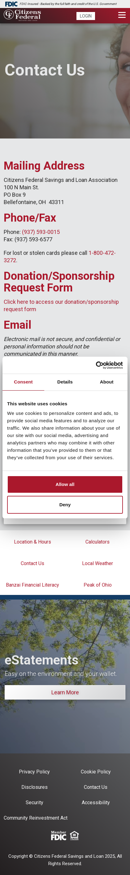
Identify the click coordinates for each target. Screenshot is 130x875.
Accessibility (96, 802)
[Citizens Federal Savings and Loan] (22, 16)
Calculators (97, 542)
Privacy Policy (34, 772)
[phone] (102, 16)
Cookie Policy (96, 772)
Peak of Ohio (98, 585)
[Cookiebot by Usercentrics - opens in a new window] (96, 365)
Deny (65, 504)
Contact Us (32, 563)
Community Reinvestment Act (35, 818)
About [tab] (107, 381)
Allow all (65, 484)
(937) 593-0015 (41, 232)
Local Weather (97, 563)
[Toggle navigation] (122, 15)
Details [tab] (65, 381)
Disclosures (34, 787)
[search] (111, 16)
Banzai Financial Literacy (32, 585)
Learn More (65, 692)
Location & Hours (32, 542)
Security (34, 802)
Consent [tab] (23, 381)
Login (86, 16)
